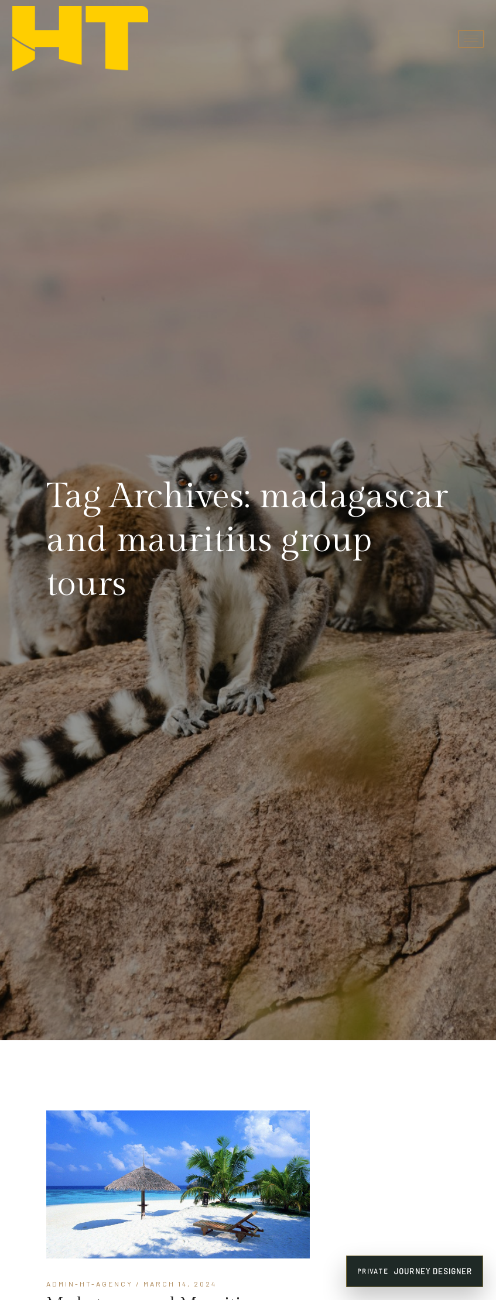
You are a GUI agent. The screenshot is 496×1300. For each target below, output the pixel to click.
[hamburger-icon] (471, 39)
